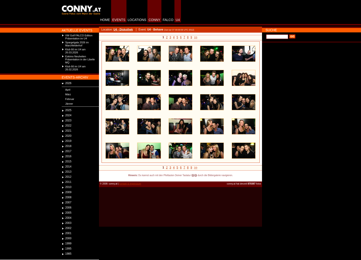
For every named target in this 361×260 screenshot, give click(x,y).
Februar (69, 99)
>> (195, 37)
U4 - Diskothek (123, 29)
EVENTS (118, 20)
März (68, 94)
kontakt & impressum (130, 183)
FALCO (168, 20)
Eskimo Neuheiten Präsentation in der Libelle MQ (80, 59)
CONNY (154, 20)
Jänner (69, 103)
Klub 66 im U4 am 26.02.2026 (75, 68)
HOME (105, 20)
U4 (178, 20)
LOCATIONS (137, 20)
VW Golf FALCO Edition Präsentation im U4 (78, 37)
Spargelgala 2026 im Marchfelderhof (77, 44)
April (67, 89)
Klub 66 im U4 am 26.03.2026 (75, 51)
